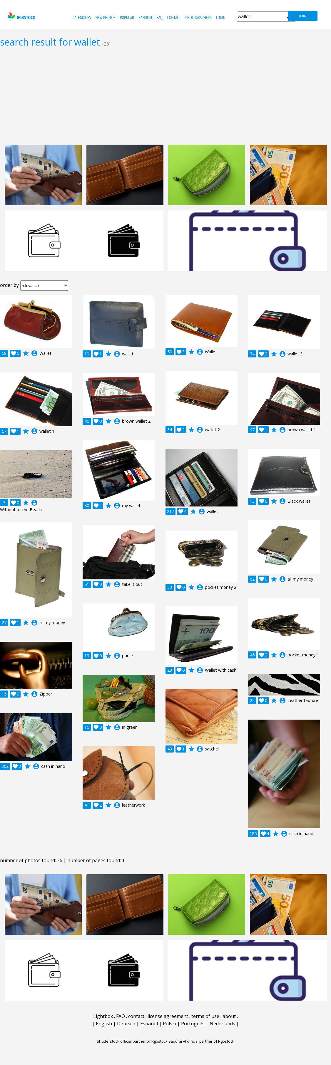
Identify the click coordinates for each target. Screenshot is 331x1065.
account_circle (34, 353)
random (145, 17)
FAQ (160, 17)
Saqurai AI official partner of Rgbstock (201, 1041)
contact (174, 17)
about (229, 1016)
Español (149, 1023)
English (104, 1023)
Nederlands (222, 1023)
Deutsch (126, 1023)
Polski (169, 1023)
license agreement (168, 1016)
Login (220, 17)
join (303, 16)
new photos (106, 17)
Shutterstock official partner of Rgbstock (132, 1041)
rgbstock (20, 16)
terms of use (205, 1016)
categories (82, 17)
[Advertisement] (165, 96)
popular (127, 17)
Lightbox (103, 1016)
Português (193, 1023)
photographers (198, 17)
